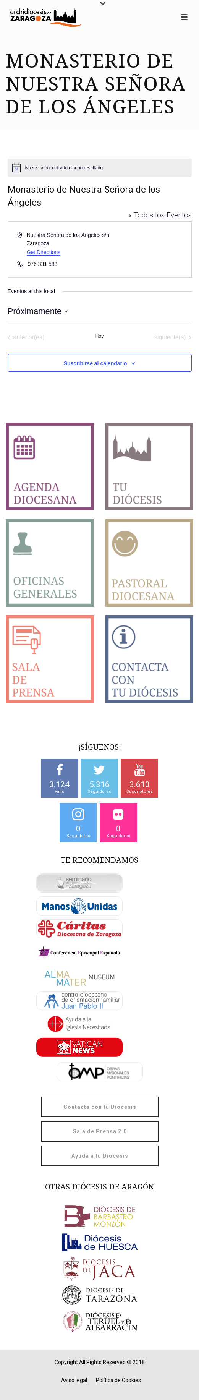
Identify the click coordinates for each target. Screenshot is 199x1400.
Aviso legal (74, 1380)
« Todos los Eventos (160, 215)
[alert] (100, 168)
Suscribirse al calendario (95, 363)
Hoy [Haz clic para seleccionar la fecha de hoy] (99, 336)
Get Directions (44, 252)
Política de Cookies (118, 1380)
